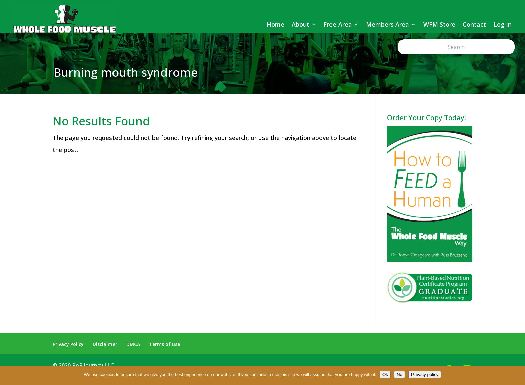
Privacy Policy (68, 344)
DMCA (133, 344)
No (399, 374)
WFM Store (439, 24)
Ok (385, 374)
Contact (474, 24)
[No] (516, 375)
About (300, 24)
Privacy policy (424, 374)
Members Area (387, 24)
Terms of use (164, 344)
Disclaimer (105, 344)
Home (275, 24)
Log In (503, 24)
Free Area (337, 24)
